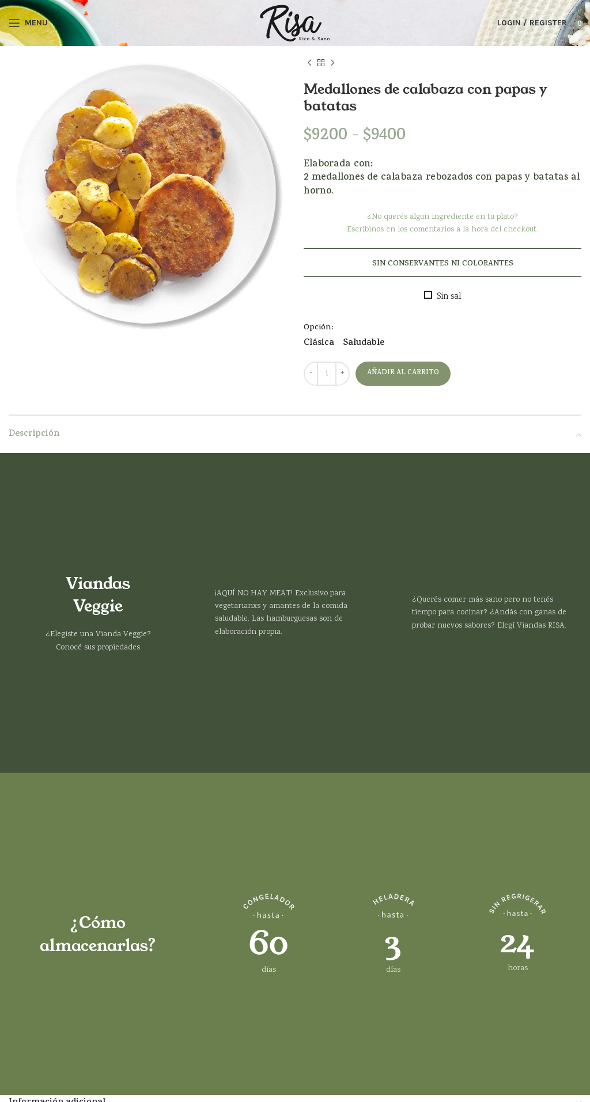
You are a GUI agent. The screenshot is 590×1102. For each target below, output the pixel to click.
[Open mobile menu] (28, 23)
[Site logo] (294, 23)
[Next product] (332, 63)
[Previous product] (309, 63)
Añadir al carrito (403, 373)
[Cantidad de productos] (326, 374)
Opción (317, 328)
